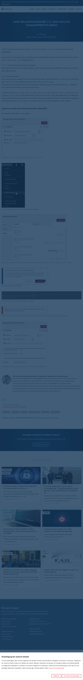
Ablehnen (56, 676)
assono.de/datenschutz (56, 668)
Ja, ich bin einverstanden (71, 676)
